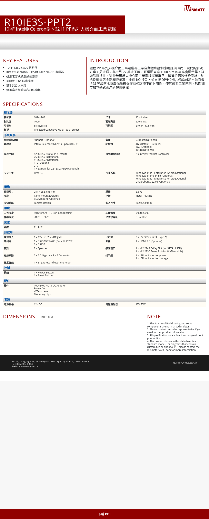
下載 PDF (104, 513)
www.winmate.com (30, 504)
